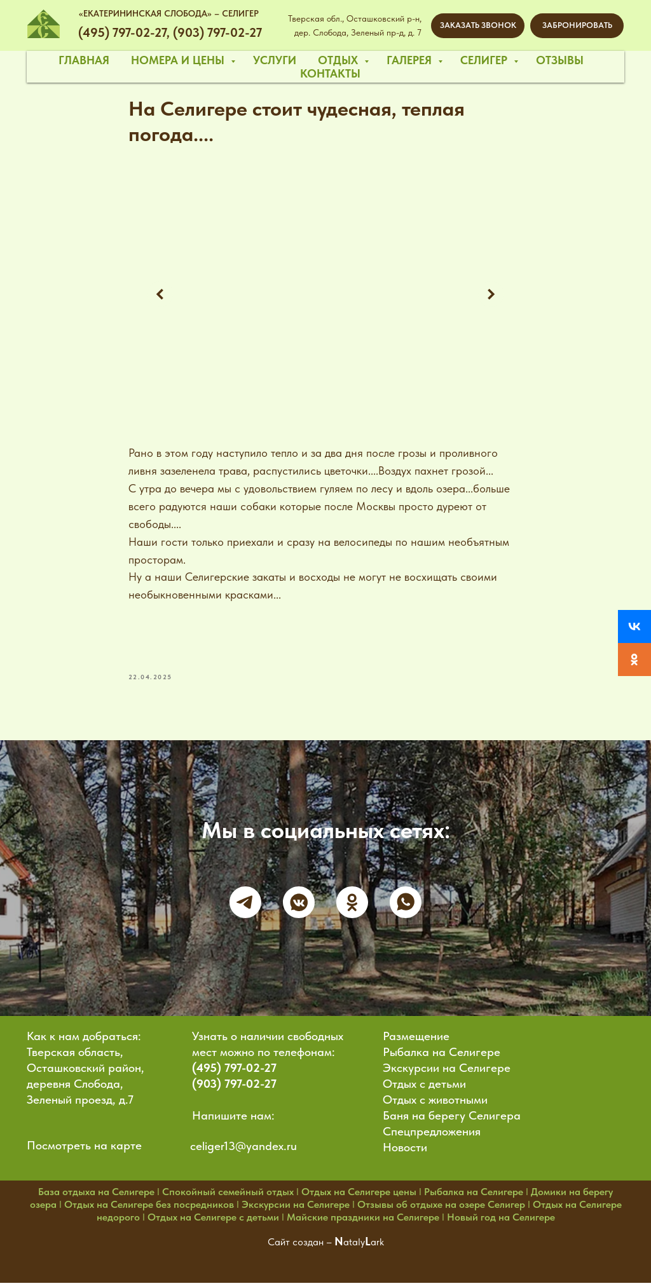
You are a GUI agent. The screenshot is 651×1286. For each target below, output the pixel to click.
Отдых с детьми (424, 1087)
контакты (330, 73)
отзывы (560, 60)
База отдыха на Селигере (96, 1195)
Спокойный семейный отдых (228, 1195)
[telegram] (245, 905)
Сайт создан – (301, 1246)
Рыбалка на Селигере (441, 1055)
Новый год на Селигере (501, 1221)
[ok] (352, 905)
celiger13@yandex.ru (243, 1149)
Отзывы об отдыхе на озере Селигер (441, 1208)
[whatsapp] (405, 905)
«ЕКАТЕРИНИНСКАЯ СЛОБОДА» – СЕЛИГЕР (169, 13)
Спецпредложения (432, 1135)
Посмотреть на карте (84, 1149)
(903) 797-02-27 (234, 1087)
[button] (477, 25)
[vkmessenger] (299, 905)
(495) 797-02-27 (234, 1071)
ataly (354, 1246)
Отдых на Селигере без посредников (149, 1208)
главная (83, 60)
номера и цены (179, 60)
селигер (485, 60)
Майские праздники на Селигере (363, 1221)
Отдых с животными (435, 1103)
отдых (339, 60)
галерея (411, 60)
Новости (405, 1151)
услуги (274, 60)
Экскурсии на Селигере (447, 1071)
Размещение (416, 1039)
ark (377, 1246)
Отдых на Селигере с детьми (213, 1221)
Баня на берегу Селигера (452, 1119)
